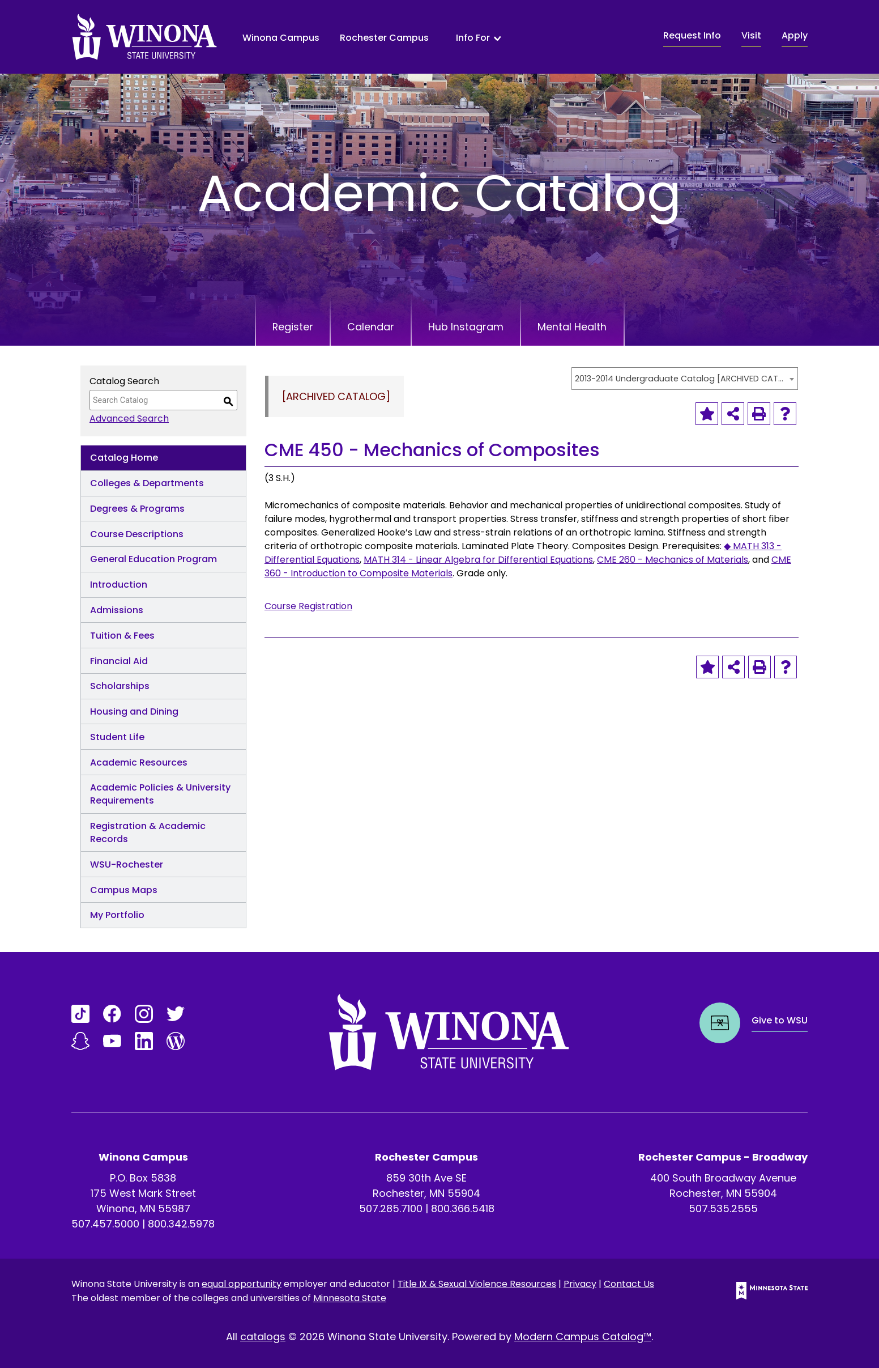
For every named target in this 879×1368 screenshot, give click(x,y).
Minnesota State (349, 1298)
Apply (795, 35)
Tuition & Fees (122, 635)
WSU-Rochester (126, 864)
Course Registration (308, 606)
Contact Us (629, 1283)
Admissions (116, 610)
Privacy (580, 1283)
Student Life (117, 737)
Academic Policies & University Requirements (160, 794)
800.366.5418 (462, 1208)
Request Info (692, 35)
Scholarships (120, 686)
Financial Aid (119, 661)
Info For (473, 38)
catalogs (262, 1336)
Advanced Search (129, 418)
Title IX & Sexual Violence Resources (477, 1283)
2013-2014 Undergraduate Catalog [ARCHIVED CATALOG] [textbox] (679, 378)
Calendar (370, 327)
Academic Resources (138, 762)
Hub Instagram (467, 327)
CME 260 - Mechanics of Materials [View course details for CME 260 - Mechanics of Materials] (672, 559)
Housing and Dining (134, 711)
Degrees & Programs (137, 508)
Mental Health (574, 327)
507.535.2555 (723, 1208)
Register (291, 327)
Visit (751, 35)
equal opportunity (241, 1283)
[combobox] (684, 378)
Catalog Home (124, 457)
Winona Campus (280, 37)
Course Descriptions (137, 534)
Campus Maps (123, 890)
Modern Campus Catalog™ (582, 1336)
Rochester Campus (384, 37)
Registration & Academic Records (148, 832)
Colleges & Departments (147, 483)
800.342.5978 (181, 1224)
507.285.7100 (391, 1208)
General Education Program (153, 559)
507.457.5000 (105, 1224)
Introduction (118, 584)
